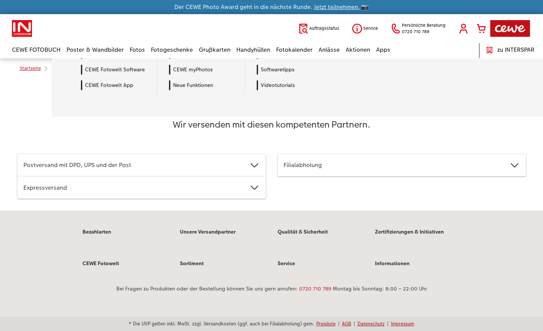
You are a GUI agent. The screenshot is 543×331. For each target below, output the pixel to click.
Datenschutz (371, 323)
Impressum (402, 323)
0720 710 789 (315, 288)
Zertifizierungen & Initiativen (409, 231)
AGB (346, 323)
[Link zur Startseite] (85, 28)
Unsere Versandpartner (208, 231)
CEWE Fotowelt (101, 263)
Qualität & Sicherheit (303, 231)
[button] (463, 28)
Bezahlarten (97, 231)
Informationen (392, 263)
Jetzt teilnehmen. (337, 7)
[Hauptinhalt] (271, 144)
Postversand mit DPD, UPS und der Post (141, 165)
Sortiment (192, 263)
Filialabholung (402, 165)
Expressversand (141, 188)
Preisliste (326, 323)
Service (286, 263)
